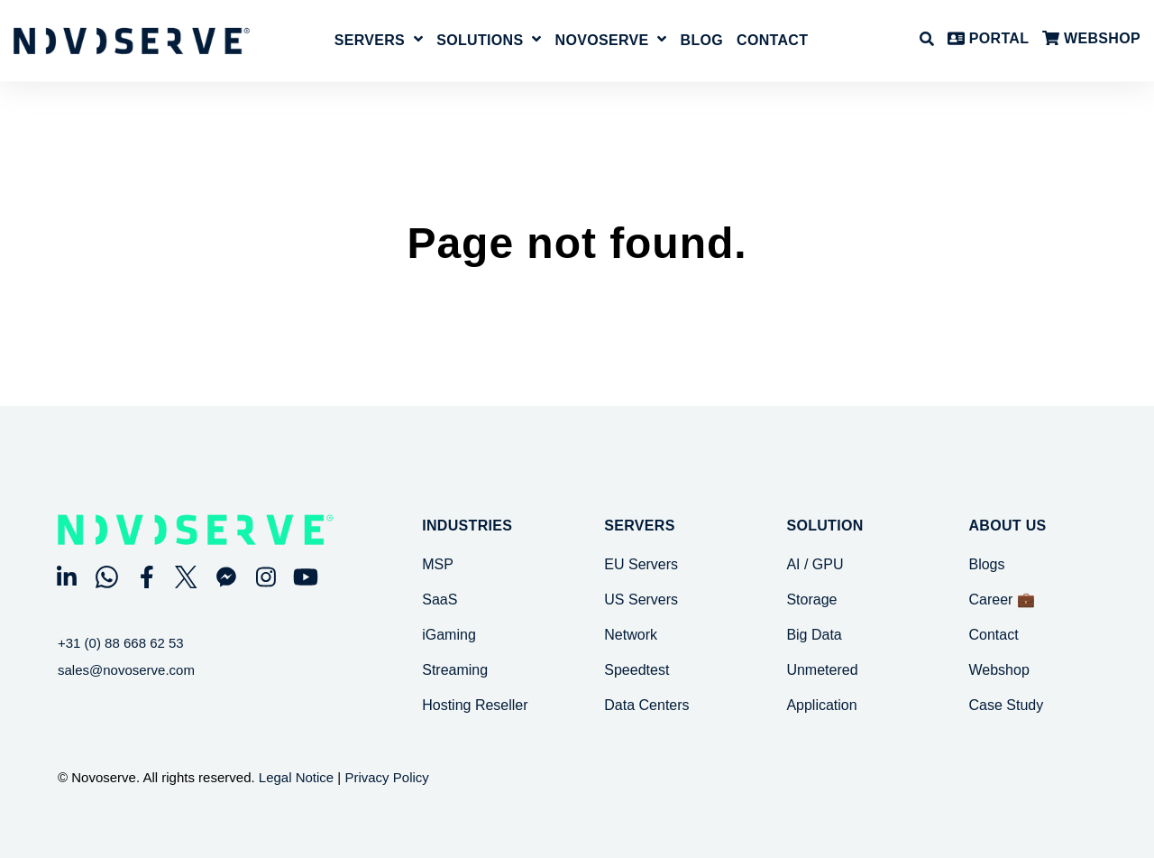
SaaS (439, 599)
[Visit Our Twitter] (187, 576)
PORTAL (988, 40)
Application (821, 705)
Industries (467, 526)
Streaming (455, 670)
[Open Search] (927, 39)
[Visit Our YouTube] (306, 576)
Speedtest (636, 670)
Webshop (998, 670)
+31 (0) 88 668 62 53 (121, 642)
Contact (772, 40)
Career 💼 (1001, 599)
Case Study (1005, 705)
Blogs (986, 564)
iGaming (449, 634)
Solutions (479, 40)
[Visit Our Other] (226, 576)
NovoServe (602, 40)
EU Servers (641, 564)
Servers (369, 40)
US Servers (641, 599)
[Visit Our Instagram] (266, 576)
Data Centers (646, 705)
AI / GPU (814, 564)
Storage (811, 599)
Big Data (813, 634)
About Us (1007, 526)
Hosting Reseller (474, 705)
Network (630, 634)
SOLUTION (824, 526)
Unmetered (821, 670)
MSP (437, 564)
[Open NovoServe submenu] (659, 40)
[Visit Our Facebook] (146, 576)
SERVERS (639, 526)
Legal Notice (296, 777)
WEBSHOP (1091, 40)
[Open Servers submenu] (416, 40)
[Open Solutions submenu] (534, 40)
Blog (702, 40)
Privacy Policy (386, 777)
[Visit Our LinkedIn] (67, 576)
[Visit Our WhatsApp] (106, 576)
